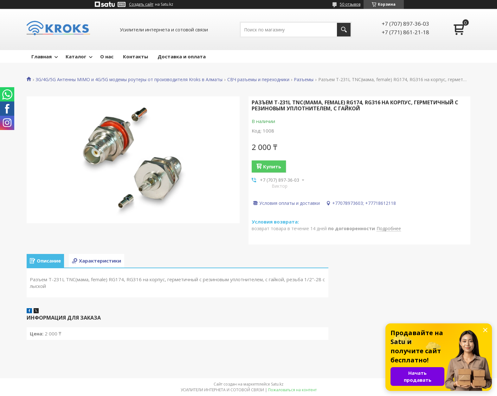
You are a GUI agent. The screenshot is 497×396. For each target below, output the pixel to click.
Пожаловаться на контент (292, 390)
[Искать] (344, 29)
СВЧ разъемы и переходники (258, 79)
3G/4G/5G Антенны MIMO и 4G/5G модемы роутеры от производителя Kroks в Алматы (129, 79)
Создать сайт (141, 4)
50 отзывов (350, 4)
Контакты (135, 56)
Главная (41, 56)
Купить (272, 166)
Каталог (76, 56)
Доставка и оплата (182, 56)
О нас (106, 56)
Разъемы (303, 79)
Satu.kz (277, 384)
